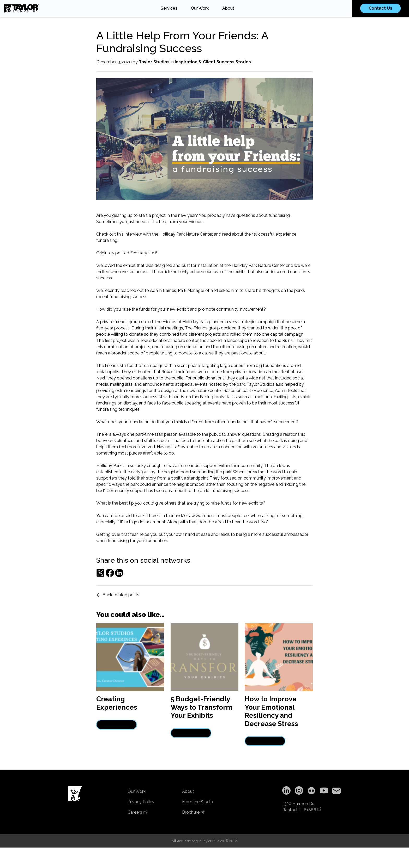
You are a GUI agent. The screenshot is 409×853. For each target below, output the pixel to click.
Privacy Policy (141, 801)
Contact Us (380, 8)
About (228, 8)
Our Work (200, 8)
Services (169, 8)
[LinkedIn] (286, 791)
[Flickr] (311, 791)
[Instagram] (299, 791)
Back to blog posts (117, 594)
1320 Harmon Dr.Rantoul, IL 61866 (301, 806)
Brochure (193, 812)
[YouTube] (324, 791)
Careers (137, 812)
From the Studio (197, 801)
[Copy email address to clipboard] (336, 791)
